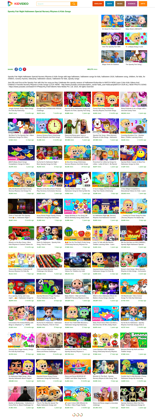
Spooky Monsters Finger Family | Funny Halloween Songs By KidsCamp (48, 298)
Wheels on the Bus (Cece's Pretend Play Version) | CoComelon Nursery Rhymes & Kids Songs (49, 191)
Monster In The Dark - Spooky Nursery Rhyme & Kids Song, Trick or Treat (105, 378)
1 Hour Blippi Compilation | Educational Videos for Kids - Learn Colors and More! (133, 191)
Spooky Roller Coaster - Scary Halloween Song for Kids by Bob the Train (77, 191)
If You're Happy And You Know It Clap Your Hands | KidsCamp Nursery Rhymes (104, 191)
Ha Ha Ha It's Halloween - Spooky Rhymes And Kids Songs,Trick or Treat (132, 325)
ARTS (143, 4)
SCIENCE (131, 4)
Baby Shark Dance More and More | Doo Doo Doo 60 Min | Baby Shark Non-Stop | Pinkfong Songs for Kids (105, 325)
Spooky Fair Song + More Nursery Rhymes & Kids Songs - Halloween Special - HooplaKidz (105, 137)
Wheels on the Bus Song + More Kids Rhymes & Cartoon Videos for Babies (21, 244)
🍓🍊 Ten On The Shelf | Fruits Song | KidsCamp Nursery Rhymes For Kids (77, 244)
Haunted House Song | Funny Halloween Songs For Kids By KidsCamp (103, 271)
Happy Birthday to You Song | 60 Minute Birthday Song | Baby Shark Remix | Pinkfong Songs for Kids (77, 218)
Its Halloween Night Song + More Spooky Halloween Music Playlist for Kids (20, 378)
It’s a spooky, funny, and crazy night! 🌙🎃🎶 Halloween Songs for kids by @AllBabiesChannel (21, 298)
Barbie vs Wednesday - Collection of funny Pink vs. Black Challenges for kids (21, 405)
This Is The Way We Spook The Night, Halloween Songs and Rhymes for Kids (47, 405)
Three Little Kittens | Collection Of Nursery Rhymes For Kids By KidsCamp (20, 271)
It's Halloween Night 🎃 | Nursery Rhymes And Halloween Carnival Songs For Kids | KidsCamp (104, 218)
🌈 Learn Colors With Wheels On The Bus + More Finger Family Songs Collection (76, 405)
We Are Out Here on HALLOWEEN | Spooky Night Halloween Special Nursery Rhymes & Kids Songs (133, 244)
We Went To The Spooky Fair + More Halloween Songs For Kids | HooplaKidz (21, 137)
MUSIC (120, 4)
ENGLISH (98, 4)
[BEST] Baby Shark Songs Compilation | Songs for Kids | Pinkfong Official (19, 164)
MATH (109, 4)
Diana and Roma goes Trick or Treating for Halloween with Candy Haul (77, 137)
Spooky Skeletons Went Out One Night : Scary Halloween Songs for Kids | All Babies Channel (133, 405)
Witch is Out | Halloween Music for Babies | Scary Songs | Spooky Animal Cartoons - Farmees (105, 298)
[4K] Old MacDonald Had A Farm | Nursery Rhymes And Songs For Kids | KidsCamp (20, 191)
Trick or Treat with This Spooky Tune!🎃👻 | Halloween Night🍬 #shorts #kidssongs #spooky (20, 218)
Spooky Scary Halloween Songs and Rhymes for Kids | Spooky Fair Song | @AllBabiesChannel (77, 110)
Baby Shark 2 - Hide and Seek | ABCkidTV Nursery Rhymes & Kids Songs (77, 298)
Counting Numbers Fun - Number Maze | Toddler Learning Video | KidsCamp (132, 137)
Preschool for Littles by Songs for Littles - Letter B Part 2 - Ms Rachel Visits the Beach (105, 164)
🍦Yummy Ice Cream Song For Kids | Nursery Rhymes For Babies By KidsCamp (133, 218)
